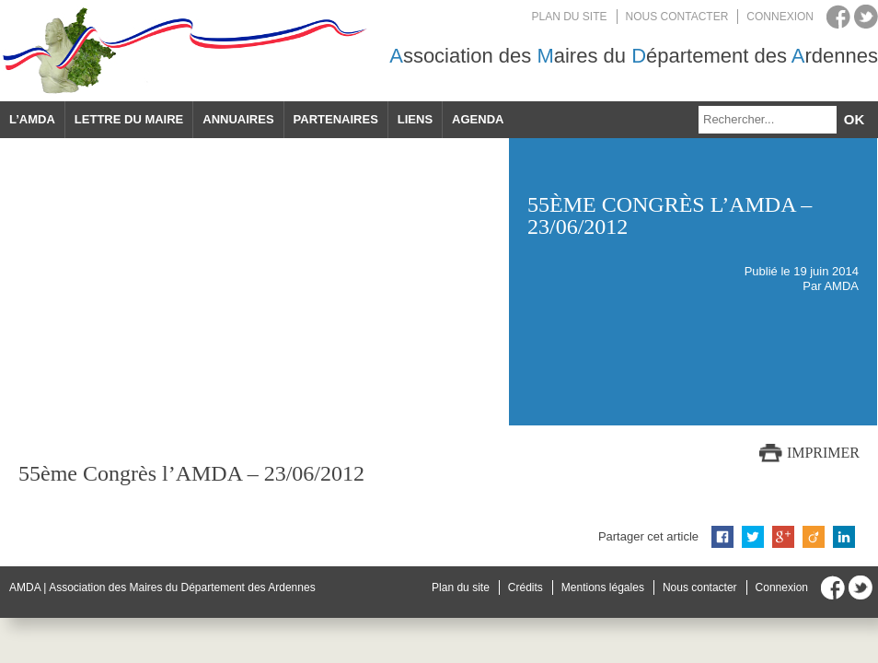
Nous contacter (677, 16)
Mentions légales (602, 587)
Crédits (525, 587)
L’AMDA (32, 119)
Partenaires (336, 119)
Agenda (477, 119)
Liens (415, 119)
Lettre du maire (129, 119)
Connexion (780, 16)
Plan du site (569, 16)
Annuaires (237, 119)
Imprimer (823, 452)
